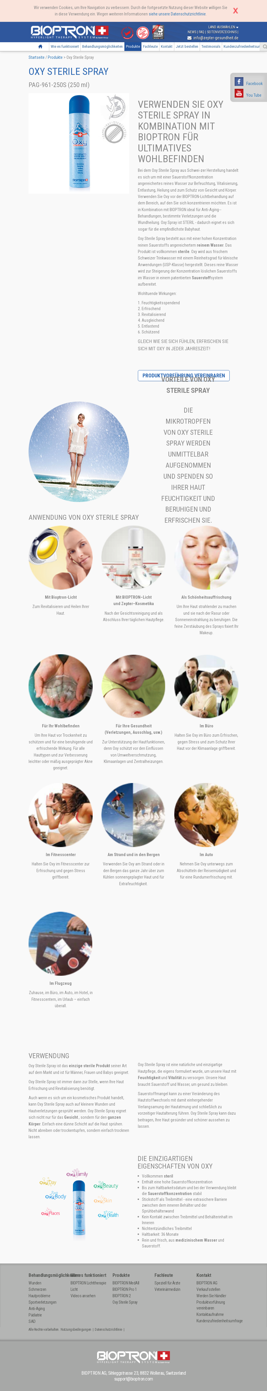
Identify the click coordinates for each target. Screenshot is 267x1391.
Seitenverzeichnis (222, 32)
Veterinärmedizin (167, 1289)
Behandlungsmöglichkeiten (102, 46)
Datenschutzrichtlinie (108, 1330)
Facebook (254, 83)
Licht (74, 1289)
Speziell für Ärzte (167, 1283)
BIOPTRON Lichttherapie (88, 1283)
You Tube (253, 95)
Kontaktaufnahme (210, 1314)
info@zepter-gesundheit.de (212, 38)
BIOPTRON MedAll (126, 1283)
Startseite (40, 46)
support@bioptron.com (133, 1379)
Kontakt (167, 46)
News (192, 32)
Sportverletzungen (43, 1302)
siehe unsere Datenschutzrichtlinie (177, 14)
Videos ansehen (83, 1295)
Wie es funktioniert (65, 46)
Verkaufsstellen (208, 1289)
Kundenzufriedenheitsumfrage (219, 1320)
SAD (32, 1321)
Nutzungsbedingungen (76, 1330)
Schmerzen (37, 1289)
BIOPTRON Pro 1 (125, 1289)
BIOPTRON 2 (122, 1295)
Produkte (133, 46)
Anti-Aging (37, 1308)
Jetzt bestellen (187, 46)
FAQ (202, 32)
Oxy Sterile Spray (125, 1302)
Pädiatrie (35, 1315)
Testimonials (210, 46)
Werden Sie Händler (211, 1295)
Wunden (35, 1283)
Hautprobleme (39, 1295)
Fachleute (150, 46)
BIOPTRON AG (206, 1283)
